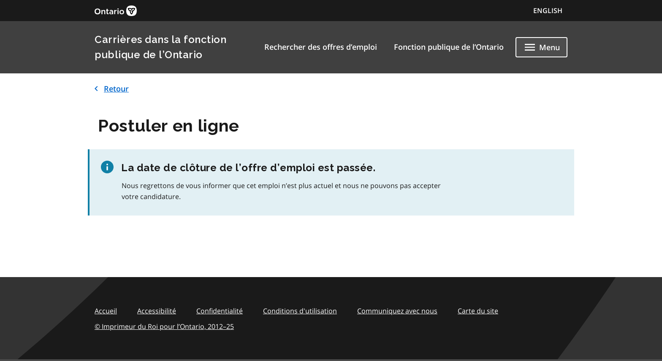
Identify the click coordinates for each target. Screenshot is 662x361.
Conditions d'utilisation (300, 310)
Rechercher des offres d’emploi (320, 47)
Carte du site (478, 310)
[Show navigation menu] (541, 47)
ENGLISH (547, 10)
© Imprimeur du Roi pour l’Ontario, (164, 326)
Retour (110, 89)
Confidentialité (219, 310)
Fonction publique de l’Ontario (449, 47)
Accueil (106, 310)
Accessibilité (156, 310)
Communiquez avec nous (397, 310)
